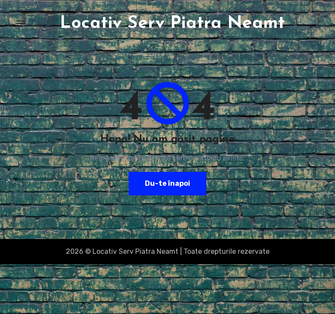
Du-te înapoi (167, 183)
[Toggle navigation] (20, 23)
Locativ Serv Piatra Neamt (172, 23)
